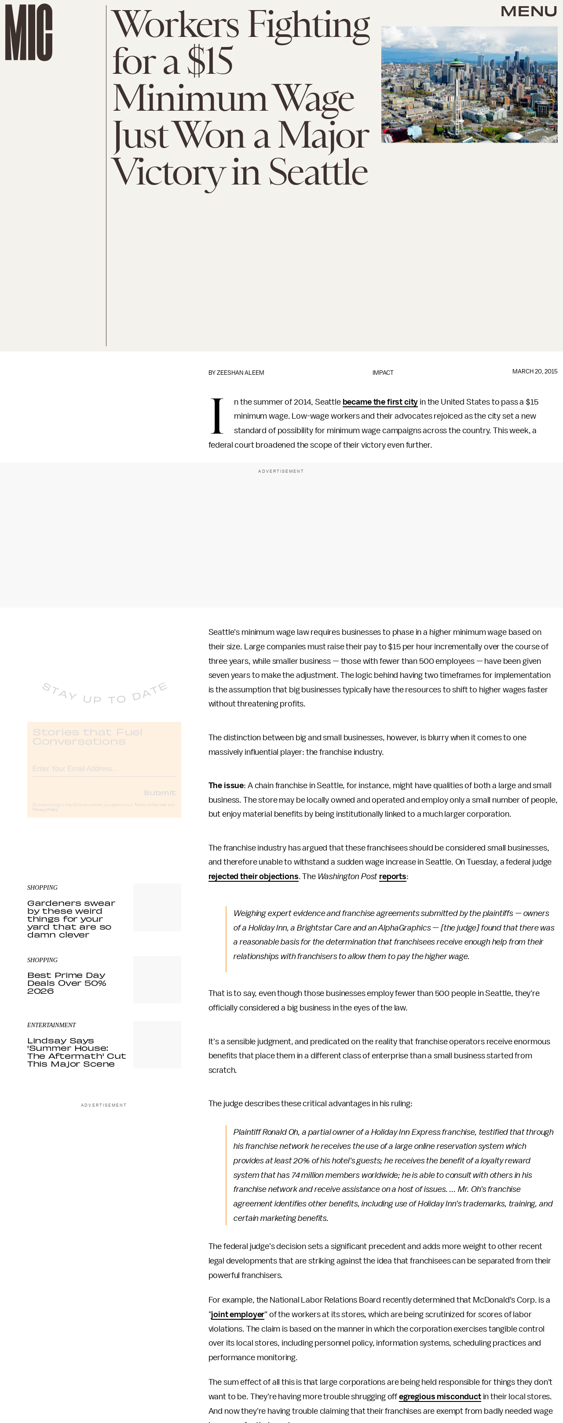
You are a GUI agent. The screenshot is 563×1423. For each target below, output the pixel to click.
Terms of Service (150, 812)
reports (392, 876)
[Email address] (104, 774)
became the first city (380, 402)
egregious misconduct (440, 1396)
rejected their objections (253, 876)
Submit (159, 799)
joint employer (237, 1314)
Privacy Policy (45, 817)
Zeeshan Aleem (240, 372)
